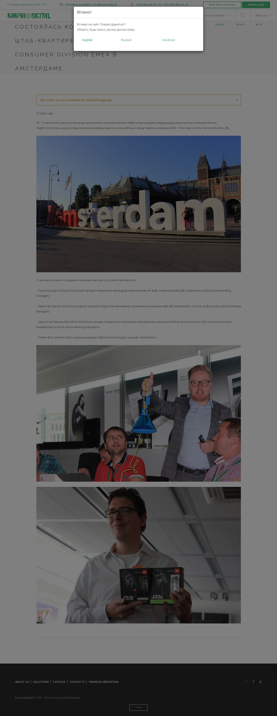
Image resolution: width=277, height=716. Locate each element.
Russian (126, 40)
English (87, 40)
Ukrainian (168, 40)
